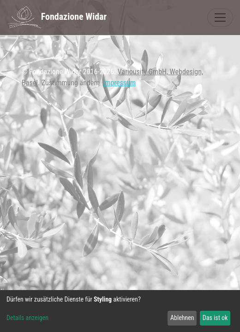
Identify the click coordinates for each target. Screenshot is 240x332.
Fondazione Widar (57, 17)
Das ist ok (215, 317)
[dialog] (120, 311)
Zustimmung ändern (71, 82)
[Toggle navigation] (220, 17)
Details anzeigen (27, 317)
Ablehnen (182, 317)
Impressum (119, 82)
